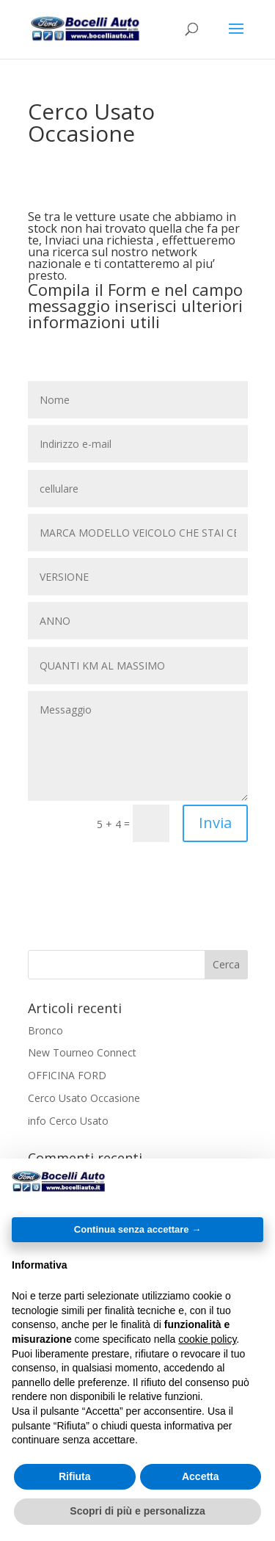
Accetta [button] (200, 1476)
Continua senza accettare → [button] (137, 1229)
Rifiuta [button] (75, 1476)
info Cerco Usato (68, 1121)
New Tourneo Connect (82, 1052)
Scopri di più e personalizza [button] (137, 1511)
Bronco (45, 1030)
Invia (215, 823)
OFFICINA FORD (67, 1075)
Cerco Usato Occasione (84, 1098)
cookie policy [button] (207, 1339)
